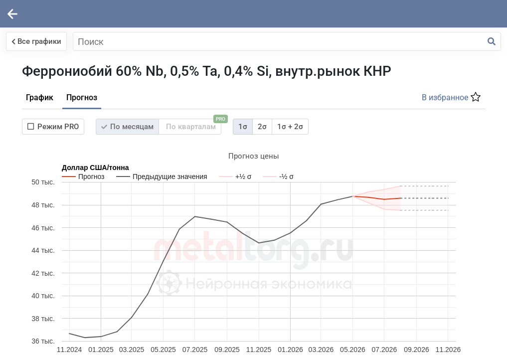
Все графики (216, 41)
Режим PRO (218, 143)
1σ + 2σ (456, 143)
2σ (427, 143)
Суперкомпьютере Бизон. (428, 262)
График (205, 114)
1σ (408, 143)
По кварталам (358, 141)
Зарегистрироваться (115, 187)
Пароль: (27, 132)
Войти (33, 187)
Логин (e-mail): (38, 86)
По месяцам (293, 143)
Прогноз (247, 114)
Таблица (252, 190)
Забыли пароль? (90, 212)
